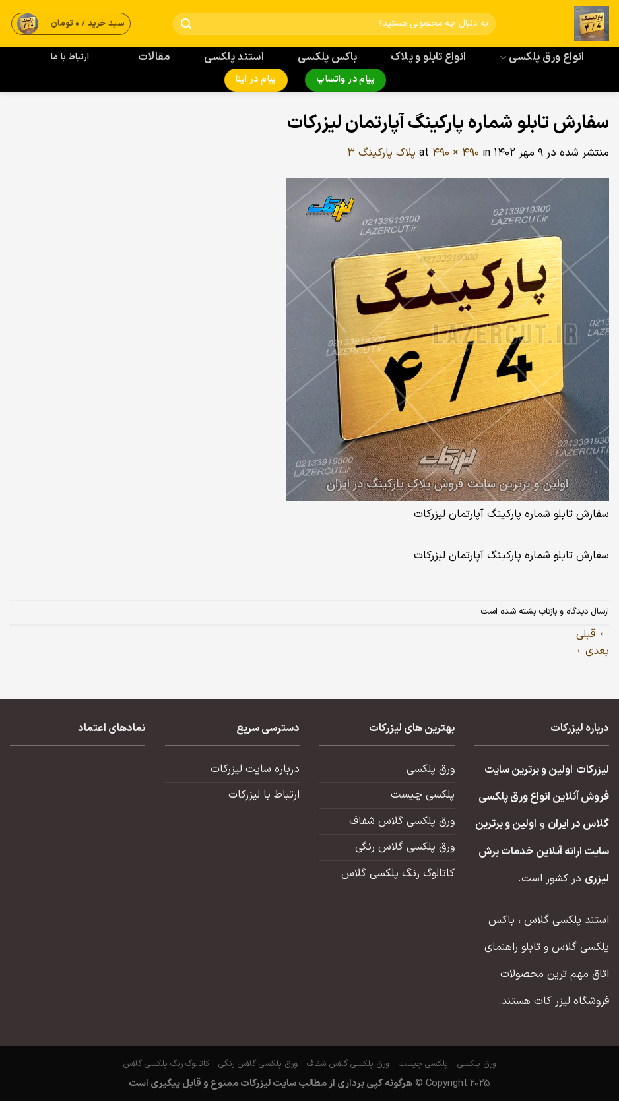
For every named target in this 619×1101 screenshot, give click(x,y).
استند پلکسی (234, 57)
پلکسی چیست (423, 795)
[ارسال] (185, 24)
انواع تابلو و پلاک (429, 57)
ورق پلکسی (431, 769)
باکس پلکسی (327, 57)
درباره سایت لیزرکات (255, 769)
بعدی (590, 651)
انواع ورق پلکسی (542, 57)
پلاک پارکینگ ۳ (381, 153)
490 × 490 (455, 153)
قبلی (592, 634)
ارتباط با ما (70, 57)
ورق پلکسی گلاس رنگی (405, 847)
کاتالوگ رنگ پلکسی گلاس (398, 873)
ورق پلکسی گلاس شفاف (402, 821)
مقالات (154, 57)
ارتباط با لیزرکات (264, 795)
